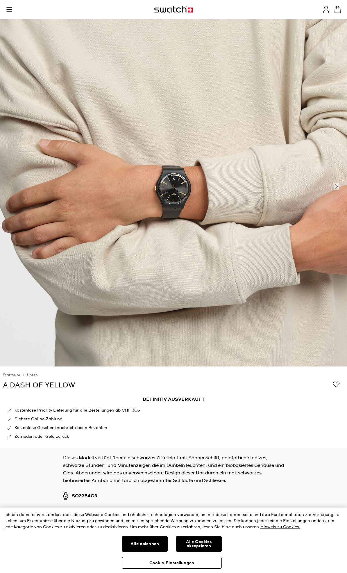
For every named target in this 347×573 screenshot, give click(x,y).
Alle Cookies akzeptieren (199, 544)
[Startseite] (173, 9)
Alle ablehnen (144, 544)
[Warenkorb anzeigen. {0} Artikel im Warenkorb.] (337, 9)
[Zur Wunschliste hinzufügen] (336, 384)
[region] (173, 407)
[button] (9, 9)
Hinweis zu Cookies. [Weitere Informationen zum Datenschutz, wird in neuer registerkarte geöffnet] (280, 527)
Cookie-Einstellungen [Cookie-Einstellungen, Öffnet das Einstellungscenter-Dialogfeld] (171, 563)
